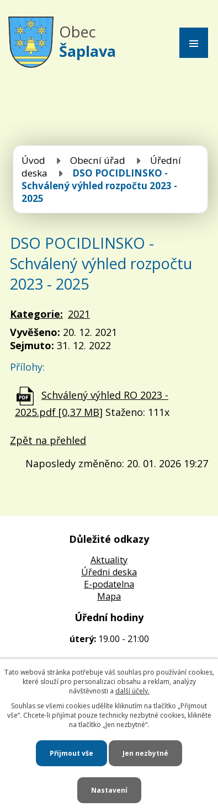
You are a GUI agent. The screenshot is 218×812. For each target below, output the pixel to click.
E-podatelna (109, 584)
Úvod (33, 160)
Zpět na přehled (48, 440)
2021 (79, 313)
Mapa (109, 596)
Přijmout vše (71, 753)
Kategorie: (36, 313)
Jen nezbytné (145, 753)
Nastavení (109, 790)
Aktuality (109, 560)
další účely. (132, 691)
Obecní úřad (97, 160)
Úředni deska (109, 572)
